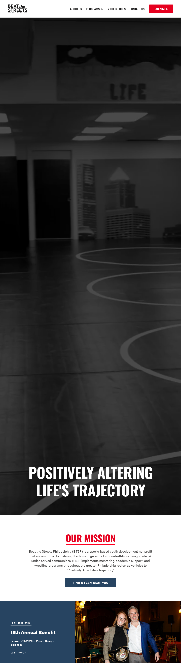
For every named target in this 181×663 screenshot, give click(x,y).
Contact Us (137, 8)
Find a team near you (90, 583)
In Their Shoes (116, 8)
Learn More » (18, 652)
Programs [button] (94, 8)
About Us (76, 8)
